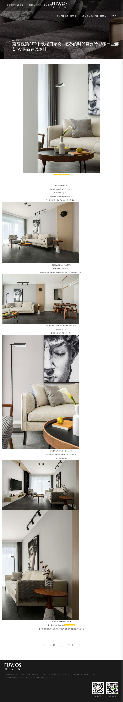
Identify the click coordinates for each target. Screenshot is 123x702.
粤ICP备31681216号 (47, 677)
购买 (114, 16)
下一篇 (70, 645)
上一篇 (52, 645)
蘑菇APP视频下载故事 (66, 16)
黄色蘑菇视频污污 (15, 5)
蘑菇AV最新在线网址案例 (40, 5)
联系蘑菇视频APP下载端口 (94, 16)
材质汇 (45, 674)
